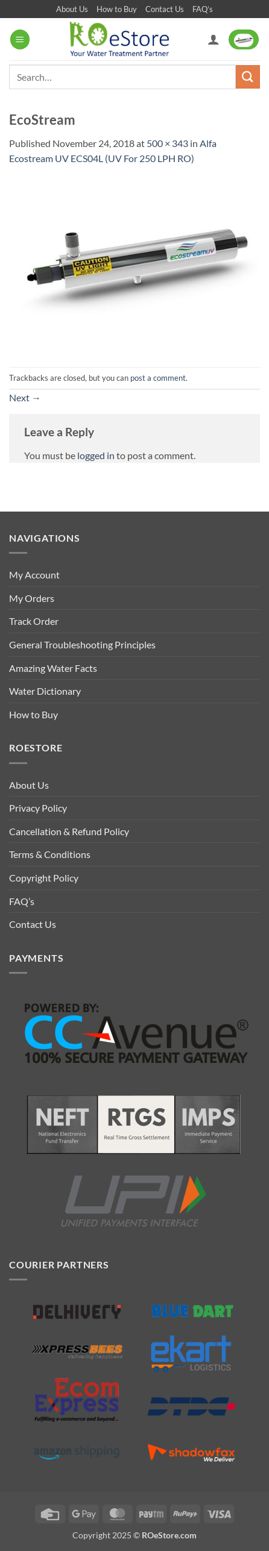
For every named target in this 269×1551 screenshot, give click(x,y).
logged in (96, 455)
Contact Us (164, 9)
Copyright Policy (43, 877)
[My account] (213, 39)
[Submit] (248, 77)
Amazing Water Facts (53, 668)
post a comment (158, 378)
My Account (34, 574)
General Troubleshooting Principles (82, 644)
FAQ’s (202, 9)
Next (25, 397)
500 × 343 (167, 143)
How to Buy (117, 9)
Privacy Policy (38, 807)
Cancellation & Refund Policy (69, 831)
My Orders (31, 598)
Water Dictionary (45, 691)
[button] (20, 39)
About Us (72, 9)
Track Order (34, 621)
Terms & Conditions (49, 854)
